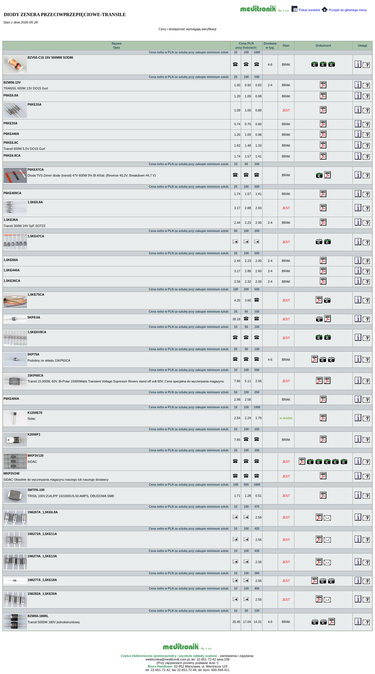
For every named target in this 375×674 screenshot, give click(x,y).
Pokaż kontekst (306, 10)
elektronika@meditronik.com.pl (168, 659)
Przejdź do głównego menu (344, 10)
